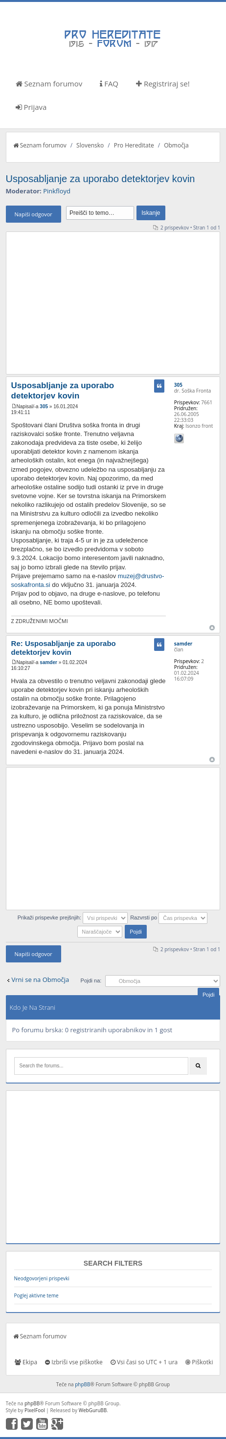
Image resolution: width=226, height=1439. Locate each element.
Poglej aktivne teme (36, 1295)
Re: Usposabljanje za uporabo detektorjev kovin (63, 648)
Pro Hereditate (134, 145)
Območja (176, 145)
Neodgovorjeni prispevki (41, 1278)
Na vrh (212, 627)
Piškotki (199, 1362)
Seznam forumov (49, 83)
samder (48, 662)
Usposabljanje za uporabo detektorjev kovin (100, 178)
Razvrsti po (168, 917)
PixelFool (34, 1410)
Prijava (31, 107)
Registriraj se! (163, 83)
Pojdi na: (91, 980)
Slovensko (90, 145)
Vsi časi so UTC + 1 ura (144, 1362)
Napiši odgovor (33, 214)
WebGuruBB (93, 1410)
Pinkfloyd (56, 191)
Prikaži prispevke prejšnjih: (73, 917)
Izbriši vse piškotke (74, 1362)
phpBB (82, 1384)
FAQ (109, 83)
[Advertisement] (113, 302)
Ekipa (26, 1362)
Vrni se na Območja (40, 979)
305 (44, 406)
